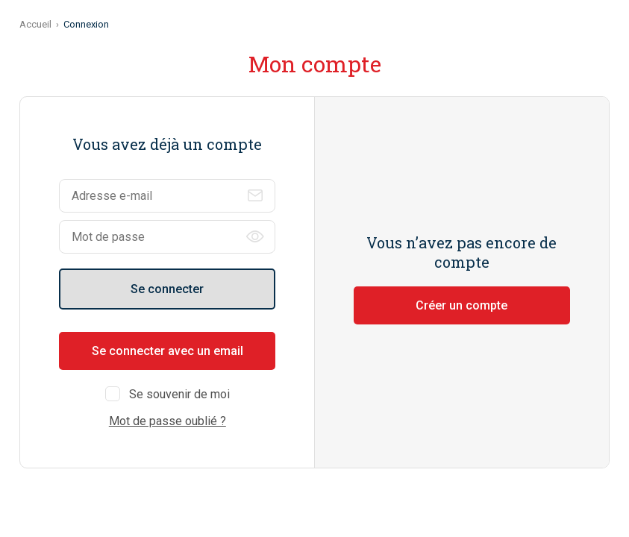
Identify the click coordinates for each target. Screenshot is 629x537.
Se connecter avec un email (167, 351)
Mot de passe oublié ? (167, 421)
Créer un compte (461, 305)
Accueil (35, 24)
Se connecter (167, 289)
